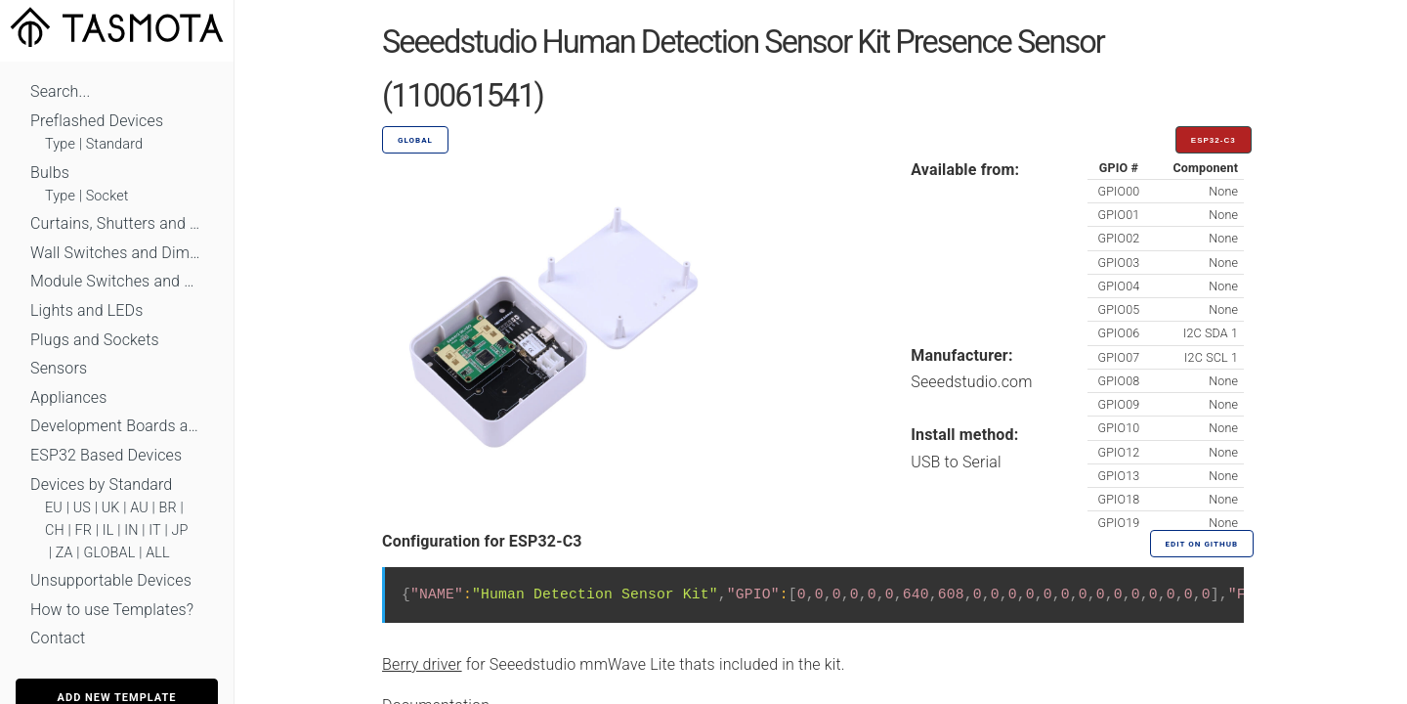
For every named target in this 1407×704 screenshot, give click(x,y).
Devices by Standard (101, 484)
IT (155, 530)
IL (108, 530)
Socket (107, 196)
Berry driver (422, 664)
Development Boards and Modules (116, 426)
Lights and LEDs (87, 310)
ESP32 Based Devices (106, 455)
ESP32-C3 (1213, 140)
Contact (57, 638)
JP (180, 530)
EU (54, 508)
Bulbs (49, 172)
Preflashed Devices (96, 120)
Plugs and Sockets (94, 339)
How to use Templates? (111, 609)
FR (84, 530)
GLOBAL (109, 553)
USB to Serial (956, 462)
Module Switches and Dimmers (116, 281)
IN (131, 530)
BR (168, 508)
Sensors (58, 368)
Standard (114, 144)
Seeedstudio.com (971, 382)
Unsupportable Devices (111, 580)
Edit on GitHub (1202, 544)
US (82, 508)
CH (54, 530)
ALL (158, 553)
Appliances (68, 397)
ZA (64, 553)
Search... (60, 91)
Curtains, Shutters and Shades (116, 223)
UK (111, 508)
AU (139, 508)
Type (60, 144)
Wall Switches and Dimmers (116, 252)
